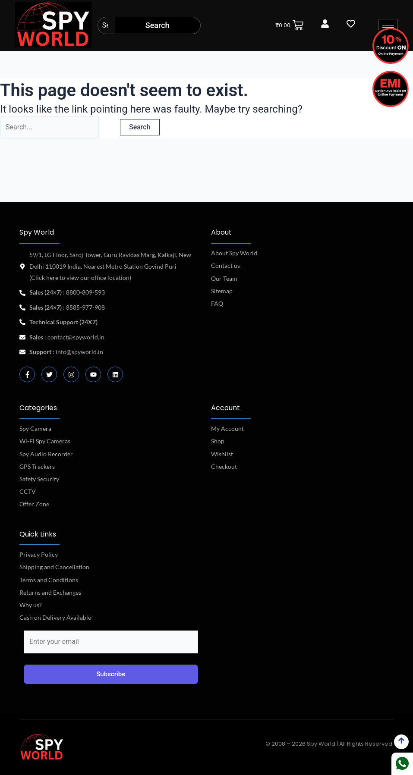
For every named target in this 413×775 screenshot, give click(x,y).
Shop (217, 441)
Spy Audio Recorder (46, 454)
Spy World (36, 232)
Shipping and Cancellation (54, 567)
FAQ (217, 303)
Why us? (30, 605)
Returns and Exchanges (50, 592)
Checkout (224, 466)
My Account (227, 428)
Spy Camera (35, 428)
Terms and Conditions (48, 580)
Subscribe (110, 674)
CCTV (27, 491)
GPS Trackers (37, 466)
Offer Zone (34, 504)
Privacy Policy (38, 554)
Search (157, 25)
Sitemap (222, 291)
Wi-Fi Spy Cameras (44, 441)
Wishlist (222, 454)
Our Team (224, 278)
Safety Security (39, 479)
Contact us (225, 265)
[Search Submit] (109, 128)
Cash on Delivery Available (55, 617)
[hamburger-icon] (388, 25)
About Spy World (234, 253)
